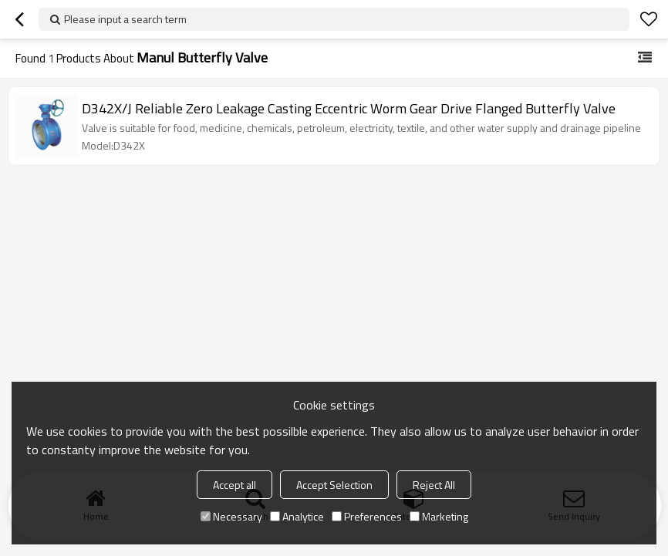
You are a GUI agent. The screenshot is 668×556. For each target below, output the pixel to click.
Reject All (434, 485)
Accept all (234, 485)
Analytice (297, 516)
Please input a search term (125, 19)
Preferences (367, 516)
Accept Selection (334, 485)
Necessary (231, 516)
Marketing (439, 516)
